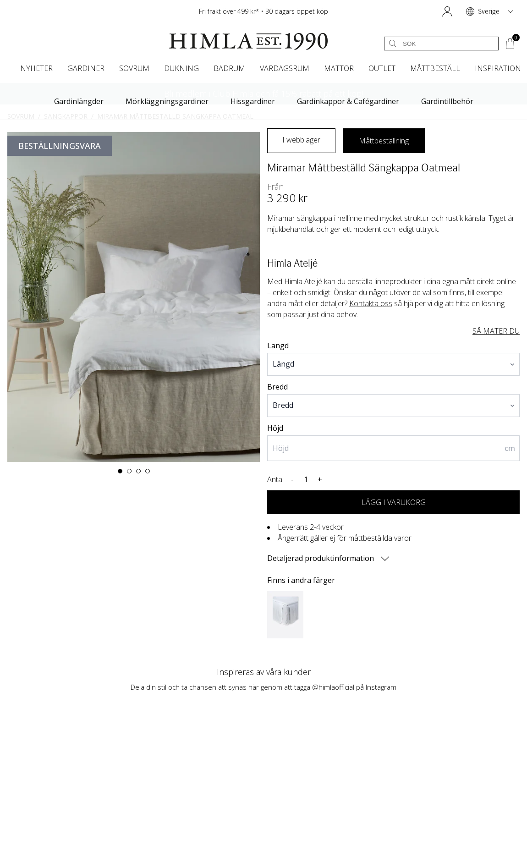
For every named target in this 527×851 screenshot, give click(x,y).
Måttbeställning (384, 141)
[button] (447, 11)
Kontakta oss (370, 303)
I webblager (301, 140)
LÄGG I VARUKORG (394, 502)
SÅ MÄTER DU (496, 331)
